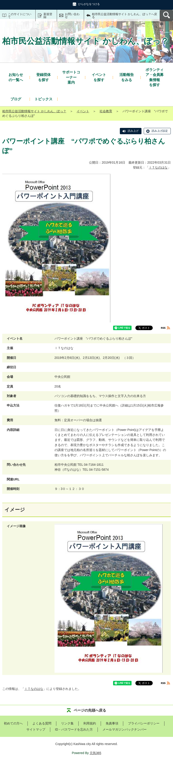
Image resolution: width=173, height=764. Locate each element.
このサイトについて (19, 15)
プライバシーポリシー (143, 723)
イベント (83, 111)
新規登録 (47, 15)
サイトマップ (35, 729)
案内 (71, 77)
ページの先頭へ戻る (90, 710)
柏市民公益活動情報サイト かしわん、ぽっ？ (34, 111)
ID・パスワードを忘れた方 (74, 729)
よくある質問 (41, 723)
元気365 (95, 753)
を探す (43, 77)
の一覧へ (16, 77)
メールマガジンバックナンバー (124, 729)
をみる (126, 77)
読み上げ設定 (160, 130)
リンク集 (67, 723)
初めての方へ (13, 723)
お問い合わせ (72, 15)
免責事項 (112, 723)
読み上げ (133, 130)
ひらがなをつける (89, 4)
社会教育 (106, 111)
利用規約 (89, 723)
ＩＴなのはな (158, 167)
